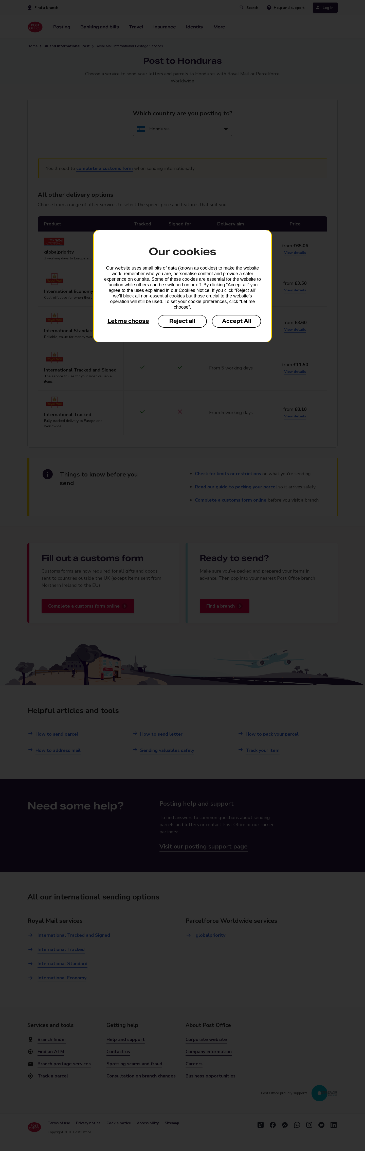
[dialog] (182, 286)
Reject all (182, 321)
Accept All (236, 321)
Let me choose (128, 321)
